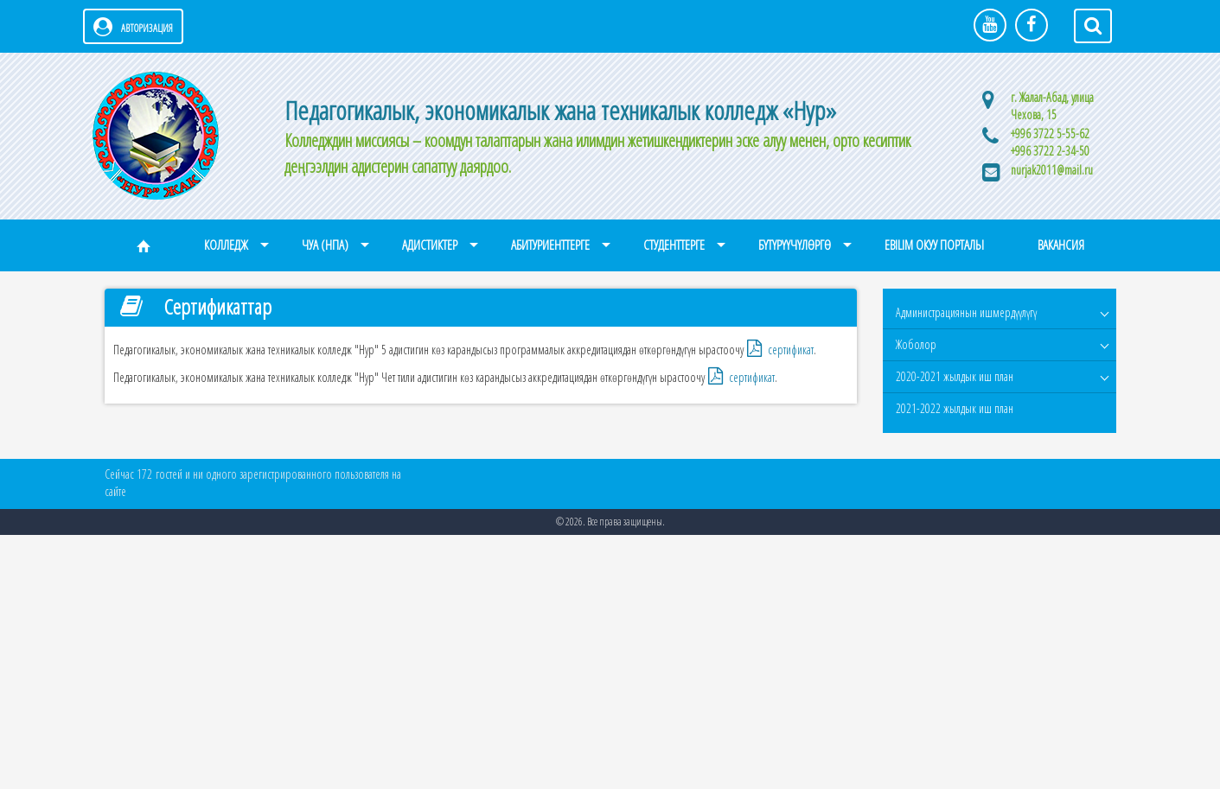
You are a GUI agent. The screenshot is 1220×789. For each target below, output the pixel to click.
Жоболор (916, 344)
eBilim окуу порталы (934, 245)
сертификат (791, 349)
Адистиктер (429, 245)
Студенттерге (674, 245)
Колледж (226, 245)
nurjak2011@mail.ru (1052, 170)
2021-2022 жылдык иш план (954, 408)
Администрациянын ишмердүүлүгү (966, 312)
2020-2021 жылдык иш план (954, 376)
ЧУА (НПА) (325, 245)
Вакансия (1061, 245)
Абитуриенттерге (550, 245)
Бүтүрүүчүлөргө (794, 245)
